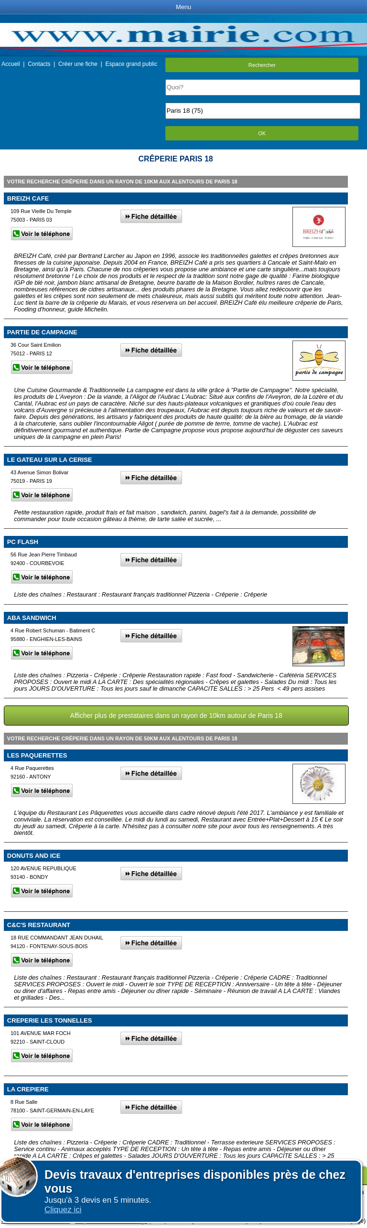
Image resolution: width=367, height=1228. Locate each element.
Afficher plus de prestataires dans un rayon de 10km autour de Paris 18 (176, 715)
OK (262, 133)
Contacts (39, 64)
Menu (183, 7)
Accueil (10, 64)
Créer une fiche (77, 64)
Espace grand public (131, 64)
